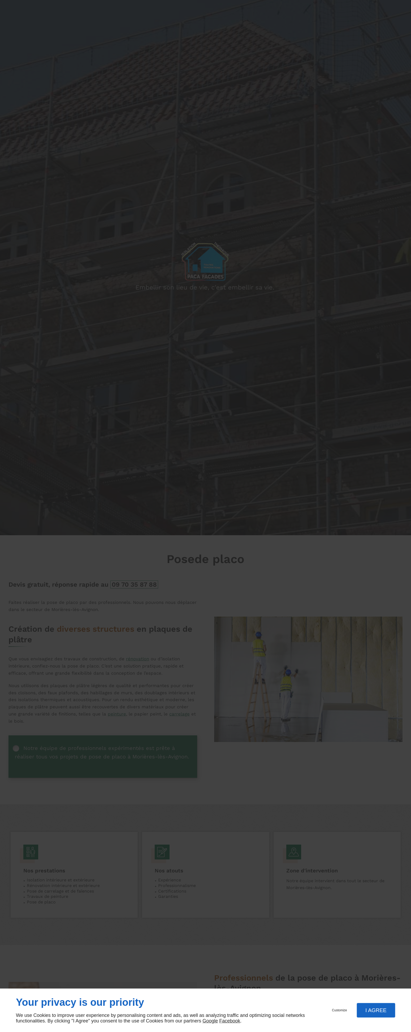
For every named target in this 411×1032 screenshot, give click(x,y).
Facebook (229, 1021)
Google (210, 1021)
